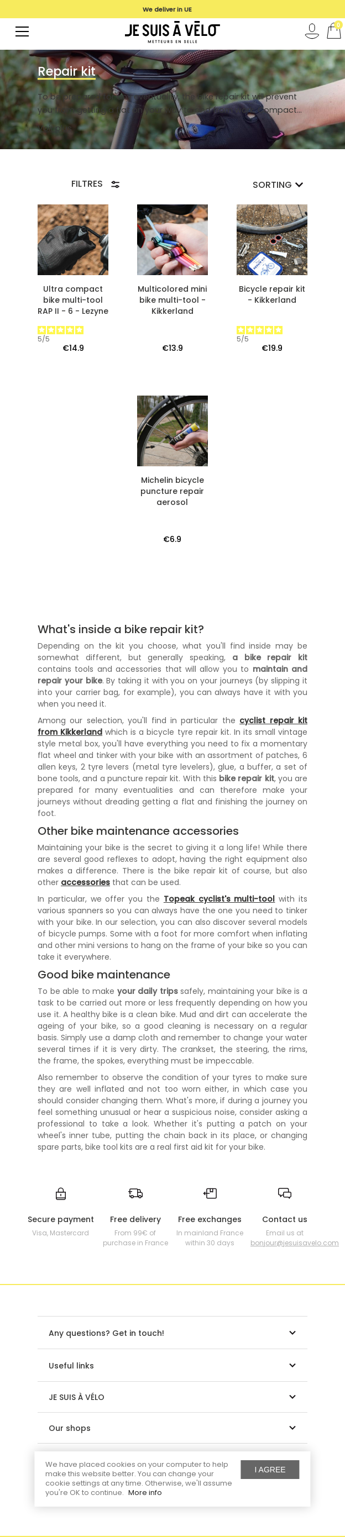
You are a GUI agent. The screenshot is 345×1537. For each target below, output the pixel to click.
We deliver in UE (167, 9)
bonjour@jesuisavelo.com (294, 1243)
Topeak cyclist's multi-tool (219, 898)
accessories (85, 882)
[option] (167, 9)
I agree (270, 1469)
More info (145, 1492)
